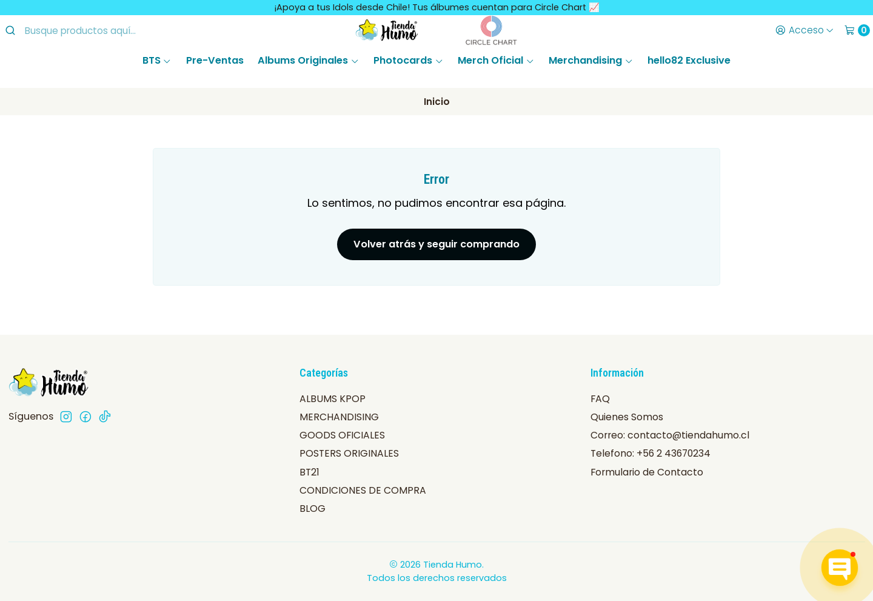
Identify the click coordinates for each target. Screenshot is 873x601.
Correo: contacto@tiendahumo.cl (669, 435)
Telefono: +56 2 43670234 (650, 453)
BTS (157, 60)
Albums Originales (308, 60)
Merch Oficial (496, 60)
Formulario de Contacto (646, 472)
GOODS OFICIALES (342, 435)
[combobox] (103, 30)
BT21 (309, 472)
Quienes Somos (626, 417)
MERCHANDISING (339, 417)
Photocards (408, 60)
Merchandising (591, 60)
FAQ (600, 399)
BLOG (312, 508)
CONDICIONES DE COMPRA (362, 490)
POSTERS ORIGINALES (349, 453)
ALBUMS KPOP (332, 399)
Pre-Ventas (215, 60)
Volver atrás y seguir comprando (436, 244)
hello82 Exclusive (689, 60)
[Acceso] (804, 30)
